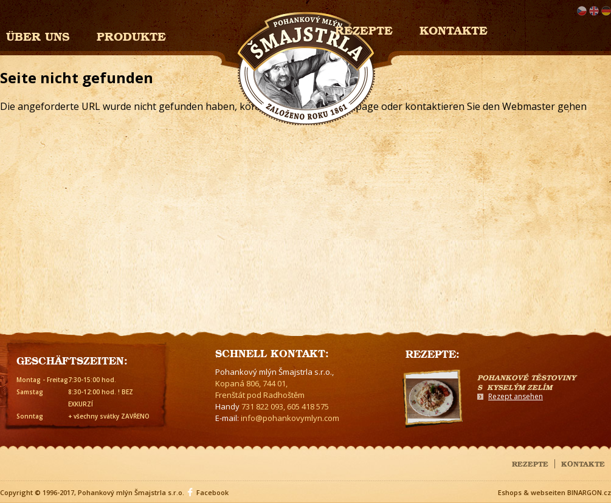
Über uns (38, 35)
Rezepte (530, 463)
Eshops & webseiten (531, 492)
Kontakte (453, 29)
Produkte (131, 35)
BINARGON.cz (589, 492)
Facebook (212, 492)
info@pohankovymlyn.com (290, 417)
